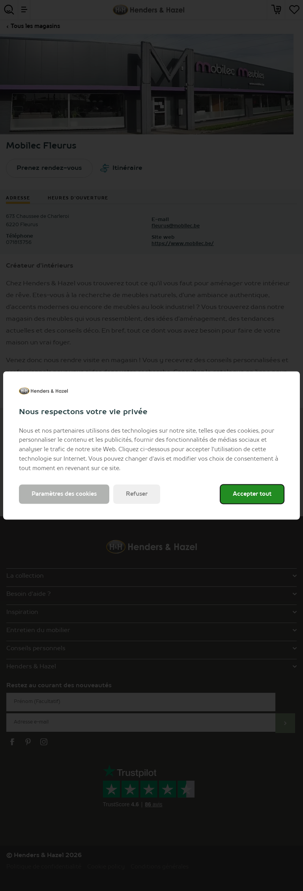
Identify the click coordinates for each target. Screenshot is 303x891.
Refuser (137, 494)
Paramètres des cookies (64, 494)
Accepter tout (252, 494)
